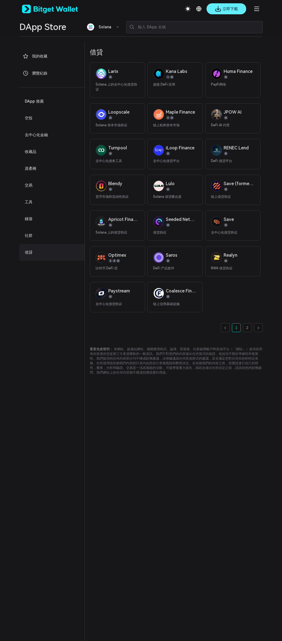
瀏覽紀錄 (35, 73)
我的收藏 (35, 56)
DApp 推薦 (34, 101)
